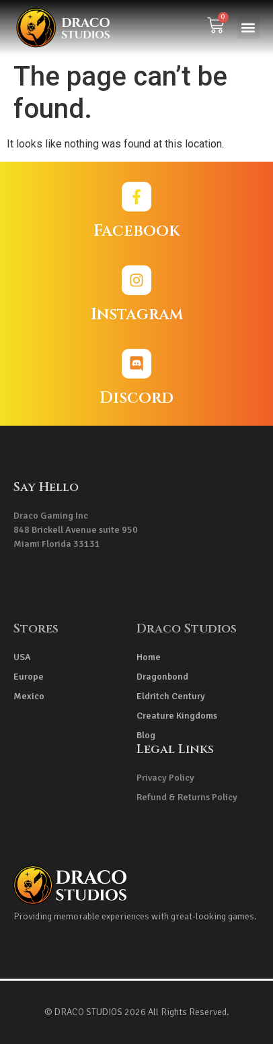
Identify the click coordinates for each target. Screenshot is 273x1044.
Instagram (137, 314)
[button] (248, 28)
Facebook (136, 231)
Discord (136, 398)
